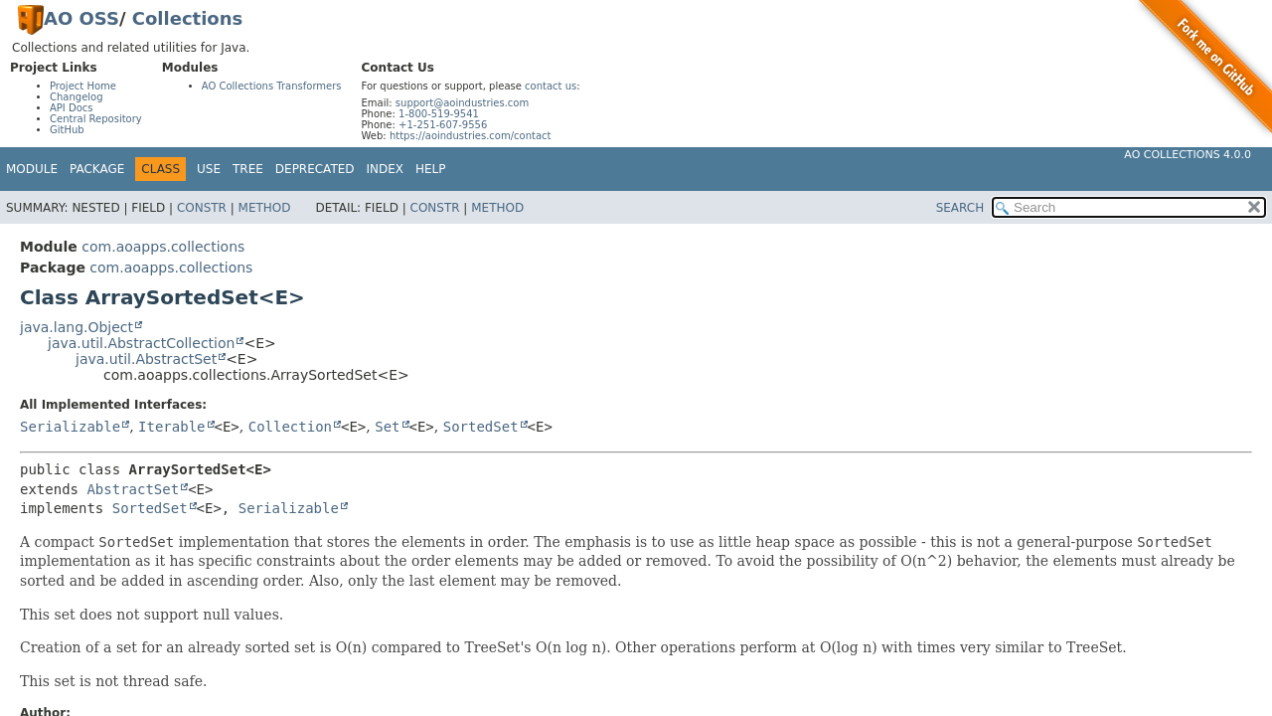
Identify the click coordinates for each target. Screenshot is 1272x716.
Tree (248, 169)
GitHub (67, 129)
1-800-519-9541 (438, 113)
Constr (202, 208)
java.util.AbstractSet (146, 359)
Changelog (76, 96)
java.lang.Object (76, 327)
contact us (550, 86)
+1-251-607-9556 (442, 124)
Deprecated (315, 169)
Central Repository (96, 118)
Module (32, 169)
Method (264, 208)
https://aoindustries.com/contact (471, 135)
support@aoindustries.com (462, 102)
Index (385, 169)
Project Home (83, 86)
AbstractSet (132, 489)
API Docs (71, 107)
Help (430, 169)
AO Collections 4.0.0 (1187, 154)
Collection (290, 427)
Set (387, 427)
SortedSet (481, 427)
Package (97, 169)
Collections (187, 18)
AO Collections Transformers (272, 86)
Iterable (171, 427)
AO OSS (81, 18)
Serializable (70, 427)
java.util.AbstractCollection (141, 343)
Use (209, 169)
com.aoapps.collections (162, 247)
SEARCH (960, 208)
